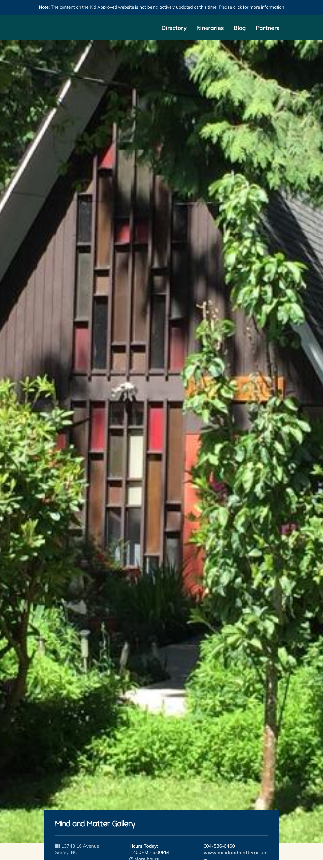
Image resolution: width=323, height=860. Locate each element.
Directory (174, 28)
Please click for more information (251, 7)
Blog (239, 28)
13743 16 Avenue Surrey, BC (77, 849)
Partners (267, 28)
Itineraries (210, 28)
